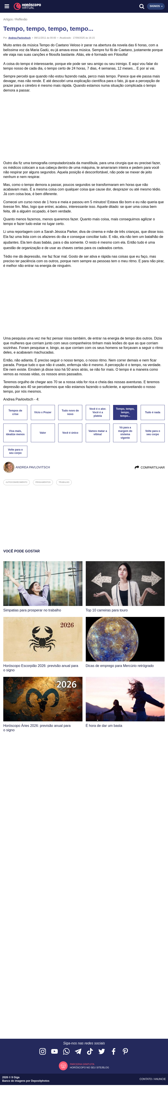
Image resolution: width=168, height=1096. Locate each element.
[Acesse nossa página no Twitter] (101, 1052)
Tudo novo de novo (70, 412)
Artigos (8, 19)
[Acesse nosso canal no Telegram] (78, 1052)
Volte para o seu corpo (152, 432)
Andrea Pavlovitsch (19, 37)
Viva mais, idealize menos (15, 432)
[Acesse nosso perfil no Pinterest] (125, 1052)
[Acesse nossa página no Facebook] (113, 1052)
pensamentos (43, 482)
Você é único (70, 432)
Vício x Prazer (42, 412)
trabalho (64, 482)
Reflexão (21, 19)
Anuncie (160, 1079)
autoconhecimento (16, 482)
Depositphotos (40, 1080)
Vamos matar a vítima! (97, 432)
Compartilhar (149, 467)
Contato (146, 1079)
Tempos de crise (15, 412)
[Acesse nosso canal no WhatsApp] (66, 1052)
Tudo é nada (152, 412)
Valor (43, 432)
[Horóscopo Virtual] (46, 6)
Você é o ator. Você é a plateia (97, 412)
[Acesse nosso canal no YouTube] (54, 1052)
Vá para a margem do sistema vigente (125, 433)
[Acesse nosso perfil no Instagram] (42, 1052)
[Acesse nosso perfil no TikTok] (90, 1052)
